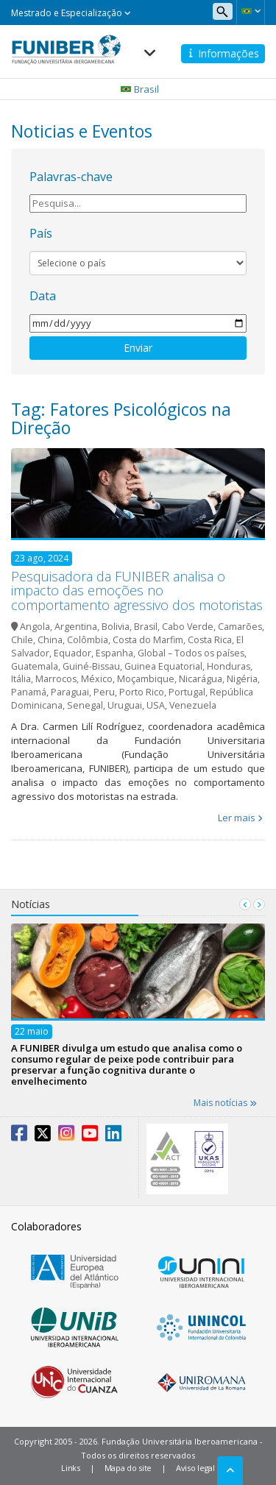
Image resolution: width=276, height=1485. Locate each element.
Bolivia (116, 626)
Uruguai (124, 705)
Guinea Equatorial (163, 666)
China (50, 640)
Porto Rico (141, 692)
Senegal (85, 705)
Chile (22, 640)
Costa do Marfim (148, 640)
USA (155, 705)
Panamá (28, 692)
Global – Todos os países (191, 653)
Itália (21, 679)
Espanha (114, 653)
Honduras (228, 666)
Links (70, 1467)
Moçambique (145, 679)
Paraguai (70, 692)
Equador (72, 653)
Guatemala (34, 666)
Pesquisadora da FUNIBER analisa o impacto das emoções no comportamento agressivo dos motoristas (137, 590)
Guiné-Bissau (91, 666)
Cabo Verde (187, 626)
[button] (250, 11)
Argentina (75, 626)
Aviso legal (195, 1467)
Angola (35, 626)
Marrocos (56, 679)
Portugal (187, 692)
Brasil (146, 626)
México (97, 679)
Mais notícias (225, 1102)
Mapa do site (128, 1467)
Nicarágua (200, 679)
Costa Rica (210, 640)
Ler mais (236, 817)
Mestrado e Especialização (71, 13)
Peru (104, 692)
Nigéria (242, 679)
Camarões (240, 626)
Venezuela (192, 705)
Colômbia (87, 640)
